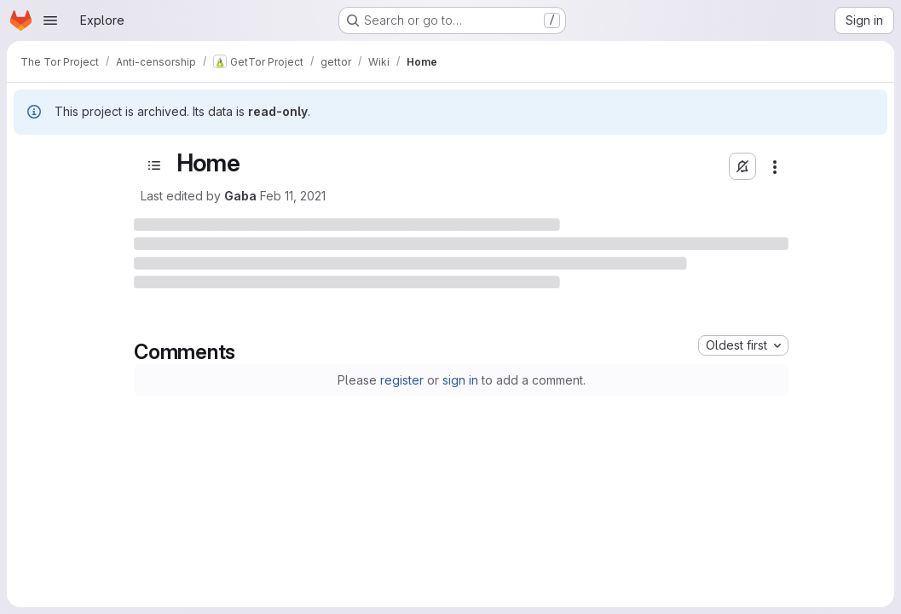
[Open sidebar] (154, 165)
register (402, 380)
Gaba (240, 195)
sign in (460, 380)
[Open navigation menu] (50, 20)
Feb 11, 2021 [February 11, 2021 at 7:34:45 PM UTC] (293, 195)
